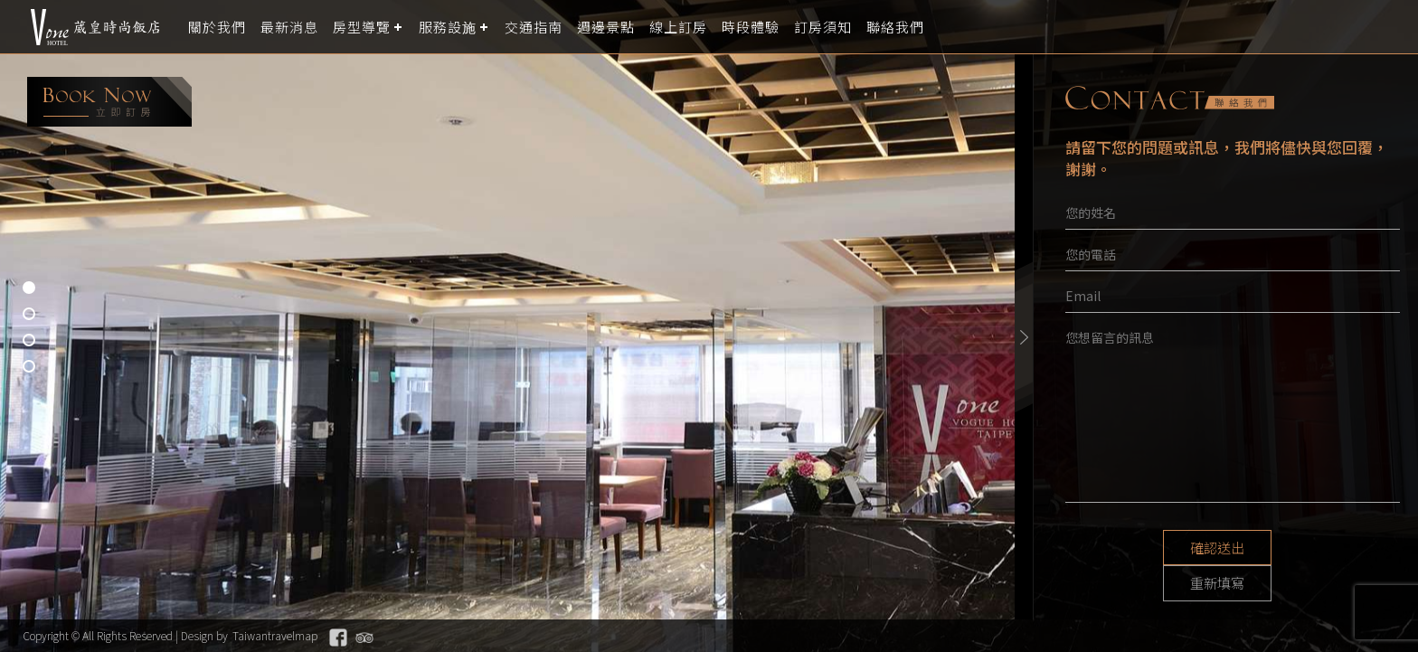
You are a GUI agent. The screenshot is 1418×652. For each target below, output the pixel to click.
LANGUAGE (1393, 27)
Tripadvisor (364, 637)
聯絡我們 (895, 26)
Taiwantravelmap (274, 635)
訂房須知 (823, 26)
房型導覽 (362, 26)
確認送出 (1165, 548)
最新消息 (289, 26)
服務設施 (448, 26)
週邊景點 (606, 26)
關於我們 (217, 26)
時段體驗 (751, 26)
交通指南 (533, 26)
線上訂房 (678, 26)
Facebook (338, 637)
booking (109, 102)
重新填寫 (1300, 548)
